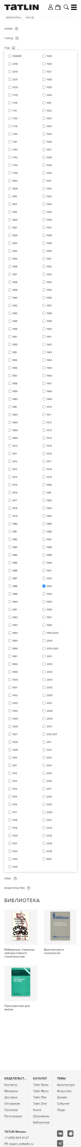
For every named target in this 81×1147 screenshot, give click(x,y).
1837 (15, 274)
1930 (49, 95)
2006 (49, 695)
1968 (49, 391)
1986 (49, 532)
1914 (15, 789)
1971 (49, 415)
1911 (15, 765)
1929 (49, 87)
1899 (15, 672)
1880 (15, 524)
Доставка (10, 1097)
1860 (15, 399)
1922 (15, 851)
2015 (49, 773)
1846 (15, 329)
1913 (15, 781)
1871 (15, 454)
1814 (15, 204)
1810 (15, 196)
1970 (49, 407)
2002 (49, 664)
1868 (15, 430)
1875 (15, 485)
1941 (49, 181)
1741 (15, 111)
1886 (15, 570)
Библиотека (13, 17)
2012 (49, 750)
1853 (15, 360)
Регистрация (13, 1116)
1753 (15, 118)
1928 (49, 79)
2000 (49, 641)
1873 (15, 469)
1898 (15, 664)
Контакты (10, 1084)
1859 (15, 391)
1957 (49, 305)
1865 (15, 415)
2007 (49, 703)
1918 (15, 820)
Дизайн (62, 1097)
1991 (49, 570)
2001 (49, 656)
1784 (15, 134)
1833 (15, 251)
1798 (15, 173)
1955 (49, 290)
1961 (49, 337)
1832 (15, 243)
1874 (15, 477)
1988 (49, 547)
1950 (49, 251)
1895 (15, 641)
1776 (15, 126)
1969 (49, 399)
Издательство (16, 1078)
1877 (15, 500)
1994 (49, 594)
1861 (15, 407)
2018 (15, 64)
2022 (49, 828)
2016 (49, 781)
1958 (49, 313)
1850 (15, 344)
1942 (49, 189)
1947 (49, 227)
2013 (49, 758)
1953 (49, 274)
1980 (49, 485)
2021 (15, 79)
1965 (49, 368)
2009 (49, 719)
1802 (15, 181)
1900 (15, 680)
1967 (49, 383)
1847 (15, 337)
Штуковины (41, 1116)
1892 (15, 617)
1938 (49, 157)
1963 (49, 352)
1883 (15, 547)
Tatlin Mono (41, 1091)
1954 (49, 282)
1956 (49, 298)
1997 (49, 617)
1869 (15, 438)
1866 (15, 422)
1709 (15, 95)
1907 (15, 734)
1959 (49, 321)
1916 (15, 804)
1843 (15, 313)
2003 (49, 672)
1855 (15, 368)
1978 (49, 469)
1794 (15, 165)
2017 (49, 789)
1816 (15, 212)
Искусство (64, 1091)
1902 (15, 695)
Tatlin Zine (40, 1103)
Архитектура (66, 1084)
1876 (15, 493)
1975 (49, 446)
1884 (15, 555)
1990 (49, 563)
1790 (15, 150)
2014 (49, 765)
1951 (49, 259)
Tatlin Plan (40, 1097)
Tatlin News (41, 1084)
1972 (49, 422)
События (63, 1103)
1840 (15, 298)
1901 (15, 687)
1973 (49, 430)
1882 (15, 539)
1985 (49, 524)
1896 (15, 648)
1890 (15, 602)
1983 (49, 508)
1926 (49, 64)
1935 (49, 134)
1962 (49, 344)
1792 (15, 157)
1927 (49, 72)
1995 (49, 602)
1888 (15, 586)
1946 (49, 220)
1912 (15, 773)
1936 (49, 142)
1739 (15, 103)
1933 (49, 118)
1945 (49, 212)
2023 (15, 87)
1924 (15, 867)
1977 (49, 461)
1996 (49, 609)
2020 (49, 812)
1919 (15, 828)
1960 (49, 329)
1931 (49, 103)
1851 (15, 352)
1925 (49, 56)
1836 (15, 266)
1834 (15, 259)
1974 (49, 438)
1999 (49, 625)
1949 (49, 243)
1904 (15, 711)
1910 (15, 758)
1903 (15, 703)
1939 (49, 165)
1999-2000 (53, 633)
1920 (15, 836)
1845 (15, 321)
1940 (49, 173)
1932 (49, 111)
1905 (15, 719)
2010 (49, 726)
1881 (15, 532)
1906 (15, 726)
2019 (15, 72)
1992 (49, 578)
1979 (49, 477)
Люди (61, 1109)
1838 (15, 282)
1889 (15, 594)
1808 (15, 189)
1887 (15, 578)
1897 (15, 656)
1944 (49, 204)
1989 (49, 555)
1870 (15, 446)
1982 (49, 500)
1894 (15, 633)
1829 (15, 235)
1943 (49, 196)
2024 (49, 843)
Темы (61, 1078)
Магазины (11, 1091)
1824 (15, 220)
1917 (15, 812)
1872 (15, 461)
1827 (15, 227)
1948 (49, 235)
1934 (49, 126)
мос (49, 859)
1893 (15, 625)
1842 (15, 305)
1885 (15, 563)
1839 (15, 290)
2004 (49, 680)
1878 (15, 508)
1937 (49, 150)
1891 (15, 609)
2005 (49, 687)
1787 (15, 142)
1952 (49, 266)
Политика (11, 1109)
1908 (15, 742)
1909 (15, 750)
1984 (49, 516)
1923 (15, 859)
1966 (49, 376)
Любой (17, 56)
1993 (29, 17)
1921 (15, 843)
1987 (49, 539)
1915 (15, 797)
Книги (37, 1109)
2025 (49, 851)
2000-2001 (52, 648)
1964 (49, 360)
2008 (49, 711)
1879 (15, 516)
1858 (15, 383)
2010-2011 (52, 734)
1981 (49, 493)
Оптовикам (12, 1103)
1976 (49, 454)
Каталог (40, 1078)
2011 (49, 742)
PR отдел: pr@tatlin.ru (18, 1143)
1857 (15, 376)
